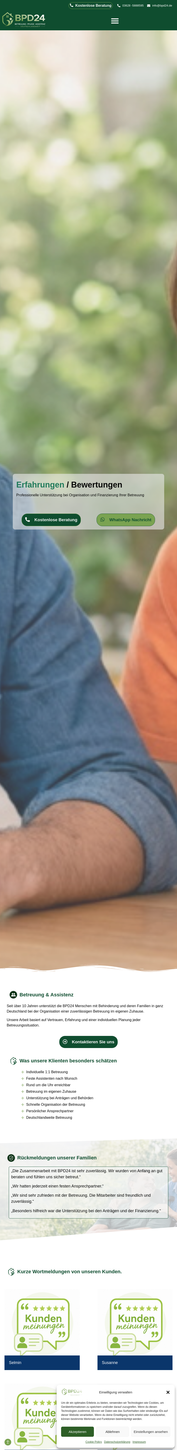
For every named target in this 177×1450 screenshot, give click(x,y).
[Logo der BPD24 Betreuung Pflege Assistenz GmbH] (24, 20)
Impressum (139, 1441)
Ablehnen (112, 1432)
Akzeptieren (77, 1432)
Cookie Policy (94, 1441)
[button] (168, 1392)
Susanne (110, 1362)
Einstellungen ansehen (151, 1432)
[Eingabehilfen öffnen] (7, 1442)
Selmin (15, 1362)
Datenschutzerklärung (117, 1441)
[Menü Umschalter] (115, 20)
